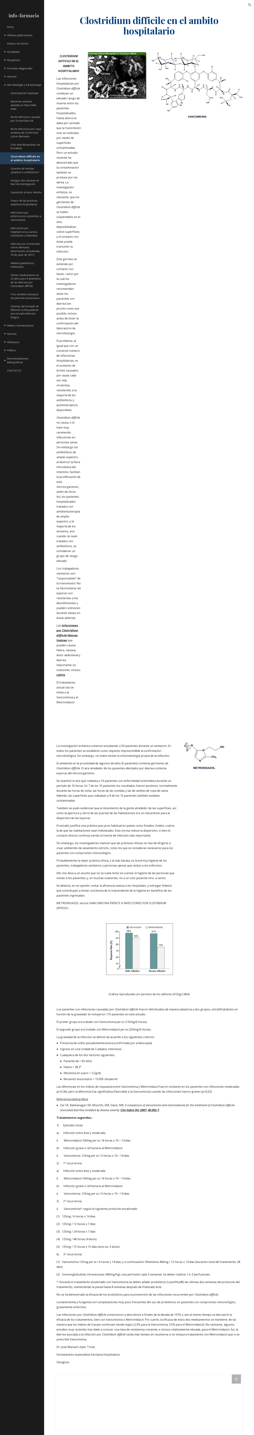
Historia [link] (11, 76)
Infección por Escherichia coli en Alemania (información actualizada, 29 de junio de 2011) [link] (25, 249)
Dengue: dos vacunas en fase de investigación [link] (25, 182)
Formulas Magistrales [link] (19, 68)
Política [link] (11, 350)
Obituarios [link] (13, 342)
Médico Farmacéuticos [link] (20, 325)
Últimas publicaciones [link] (19, 35)
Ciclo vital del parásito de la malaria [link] (25, 146)
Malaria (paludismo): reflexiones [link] (22, 264)
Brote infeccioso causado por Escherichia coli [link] (25, 118)
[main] (149, 25)
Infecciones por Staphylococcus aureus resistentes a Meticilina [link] (24, 231)
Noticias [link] (12, 333)
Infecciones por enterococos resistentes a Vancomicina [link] (26, 216)
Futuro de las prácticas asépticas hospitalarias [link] (24, 202)
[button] (250, 5)
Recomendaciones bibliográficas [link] (17, 360)
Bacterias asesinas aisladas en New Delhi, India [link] (24, 105)
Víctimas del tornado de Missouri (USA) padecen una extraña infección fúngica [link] (25, 311)
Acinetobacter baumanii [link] (24, 93)
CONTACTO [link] (14, 370)
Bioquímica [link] (13, 60)
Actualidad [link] (13, 51)
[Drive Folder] (149, 1402)
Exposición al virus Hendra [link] (26, 192)
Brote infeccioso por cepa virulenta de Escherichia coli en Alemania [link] (26, 132)
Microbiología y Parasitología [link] (24, 84)
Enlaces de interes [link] (17, 43)
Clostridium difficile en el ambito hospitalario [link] (25, 158)
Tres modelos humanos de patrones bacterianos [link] (25, 296)
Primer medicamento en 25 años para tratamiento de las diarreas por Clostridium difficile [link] (26, 280)
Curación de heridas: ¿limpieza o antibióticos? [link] (25, 170)
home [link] (10, 27)
